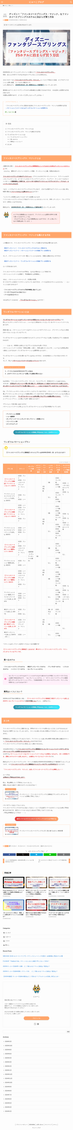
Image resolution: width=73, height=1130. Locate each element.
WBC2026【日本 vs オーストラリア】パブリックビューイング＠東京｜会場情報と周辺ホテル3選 (33, 956)
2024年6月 (8, 1099)
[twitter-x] (35, 1024)
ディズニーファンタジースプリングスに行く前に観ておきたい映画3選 (41, 831)
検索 (68, 1031)
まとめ (9, 144)
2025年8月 (8, 1049)
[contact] (38, 1024)
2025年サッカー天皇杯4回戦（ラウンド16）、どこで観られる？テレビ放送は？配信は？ (30, 971)
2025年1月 (8, 1070)
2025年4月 (8, 1058)
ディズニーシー (21, 846)
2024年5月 (8, 1103)
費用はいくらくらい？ (17, 141)
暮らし (6, 20)
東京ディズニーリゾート (46, 846)
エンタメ (8, 932)
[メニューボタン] (2, 2)
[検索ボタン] (71, 2)
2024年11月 (8, 1078)
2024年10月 (8, 1082)
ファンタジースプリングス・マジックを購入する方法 (23, 131)
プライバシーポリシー (21, 1124)
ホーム (55, 1124)
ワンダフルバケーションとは (16, 134)
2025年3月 (8, 1062)
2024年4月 (8, 1107)
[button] (9, 854)
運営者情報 (32, 1124)
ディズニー (14, 846)
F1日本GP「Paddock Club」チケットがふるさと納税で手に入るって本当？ (26, 961)
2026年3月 (8, 1041)
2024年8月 (8, 1090)
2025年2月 (8, 1066)
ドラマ (7, 941)
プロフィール (36, 1018)
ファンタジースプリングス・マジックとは (20, 129)
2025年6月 (8, 1053)
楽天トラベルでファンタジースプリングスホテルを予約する (36, 819)
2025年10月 (8, 1045)
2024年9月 (8, 1086)
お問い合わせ (39, 1124)
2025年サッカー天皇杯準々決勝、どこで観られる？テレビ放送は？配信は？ (26, 966)
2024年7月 (8, 1095)
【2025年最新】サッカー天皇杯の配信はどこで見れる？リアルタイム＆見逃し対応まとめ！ (31, 976)
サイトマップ (48, 1124)
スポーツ (8, 937)
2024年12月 (8, 1074)
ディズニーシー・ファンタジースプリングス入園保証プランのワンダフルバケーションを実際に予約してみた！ (44, 795)
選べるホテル (14, 139)
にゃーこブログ (36, 2)
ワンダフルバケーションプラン (19, 137)
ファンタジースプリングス (33, 846)
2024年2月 (8, 1111)
